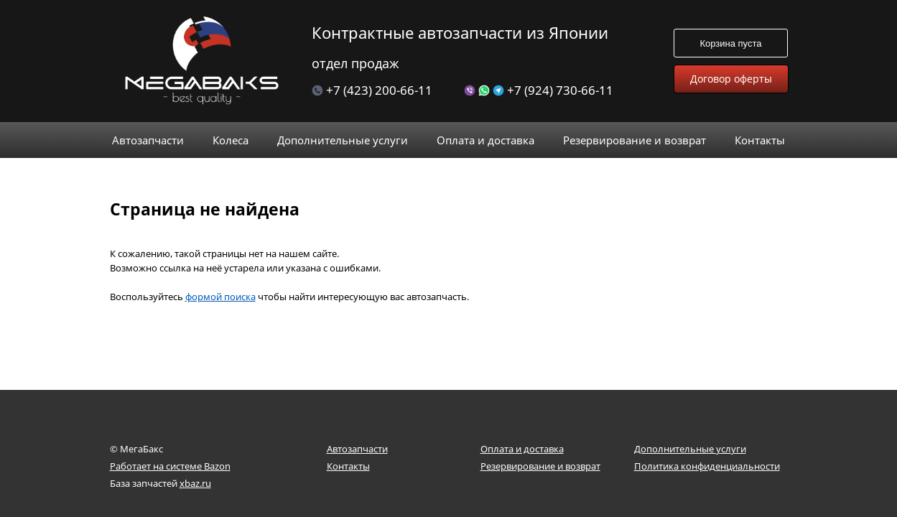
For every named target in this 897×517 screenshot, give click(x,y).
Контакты (348, 466)
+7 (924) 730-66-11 (538, 90)
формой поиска (220, 275)
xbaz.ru (195, 483)
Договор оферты (731, 78)
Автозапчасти (357, 448)
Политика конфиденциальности (707, 466)
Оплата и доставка (522, 448)
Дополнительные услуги (690, 448)
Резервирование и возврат (540, 466)
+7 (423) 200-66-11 (372, 90)
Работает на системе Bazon (170, 466)
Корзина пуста (730, 43)
